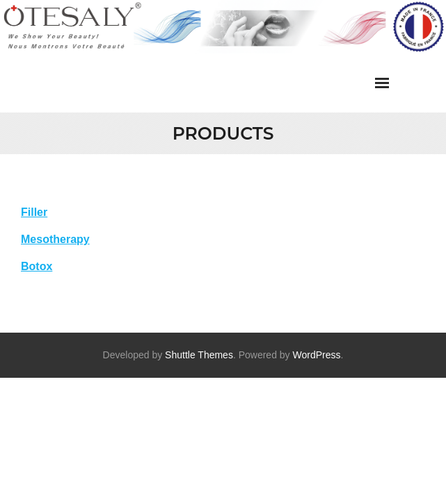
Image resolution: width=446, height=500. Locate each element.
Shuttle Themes (199, 354)
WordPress (317, 354)
